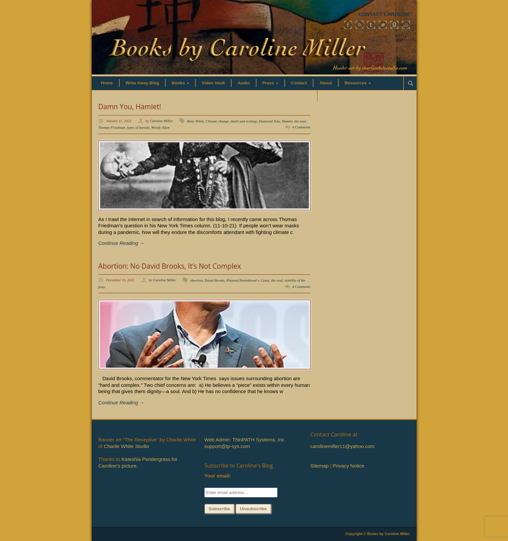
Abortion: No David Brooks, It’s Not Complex (169, 266)
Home (107, 82)
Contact (299, 82)
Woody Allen (160, 127)
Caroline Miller (161, 121)
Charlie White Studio (126, 446)
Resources (358, 82)
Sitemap (319, 466)
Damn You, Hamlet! (129, 106)
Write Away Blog (142, 82)
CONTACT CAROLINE (384, 14)
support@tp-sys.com (227, 446)
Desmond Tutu (269, 121)
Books (180, 82)
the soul (300, 121)
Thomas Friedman (111, 127)
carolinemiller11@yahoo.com (342, 446)
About (325, 82)
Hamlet (287, 121)
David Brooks (214, 280)
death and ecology (243, 121)
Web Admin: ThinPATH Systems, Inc (244, 439)
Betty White (195, 121)
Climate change (217, 121)
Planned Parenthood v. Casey (247, 280)
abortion (196, 280)
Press (270, 82)
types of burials (138, 127)
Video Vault (213, 82)
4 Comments (301, 127)
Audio (244, 82)
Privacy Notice (349, 466)
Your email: (217, 475)
